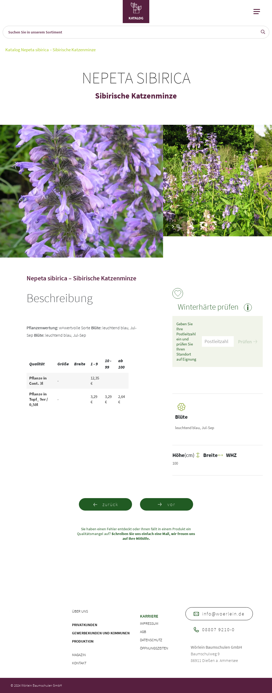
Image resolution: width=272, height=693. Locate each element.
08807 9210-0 (214, 629)
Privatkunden (84, 624)
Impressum (149, 623)
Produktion (83, 641)
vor (166, 504)
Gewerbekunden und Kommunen (101, 633)
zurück (105, 504)
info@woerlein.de (219, 614)
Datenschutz (151, 640)
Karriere (149, 616)
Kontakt (79, 663)
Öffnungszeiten (154, 648)
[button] (173, 226)
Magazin (79, 654)
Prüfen (247, 342)
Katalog (12, 50)
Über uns (80, 611)
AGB (143, 631)
